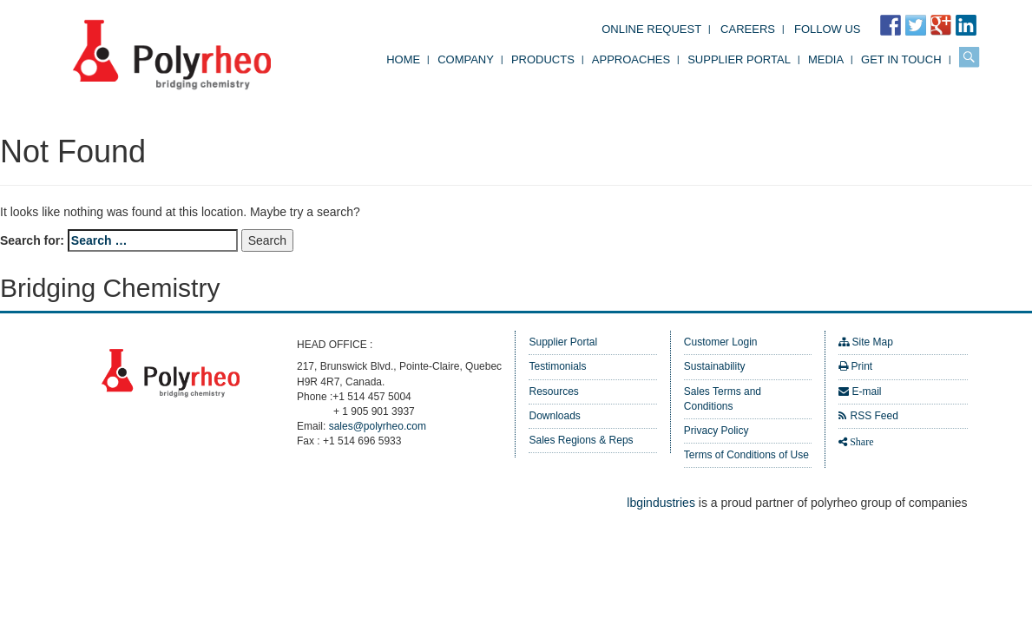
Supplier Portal (739, 59)
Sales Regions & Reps (581, 440)
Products (543, 59)
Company (465, 59)
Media (826, 59)
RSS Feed (874, 416)
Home (403, 59)
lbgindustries (661, 503)
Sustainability (715, 366)
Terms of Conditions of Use (746, 455)
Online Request (651, 29)
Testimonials (557, 366)
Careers (747, 29)
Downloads (554, 416)
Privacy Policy (716, 430)
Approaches (631, 59)
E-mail (867, 391)
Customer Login (721, 342)
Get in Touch (901, 59)
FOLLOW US (827, 29)
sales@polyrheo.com (377, 426)
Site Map (872, 342)
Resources (553, 391)
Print (862, 366)
